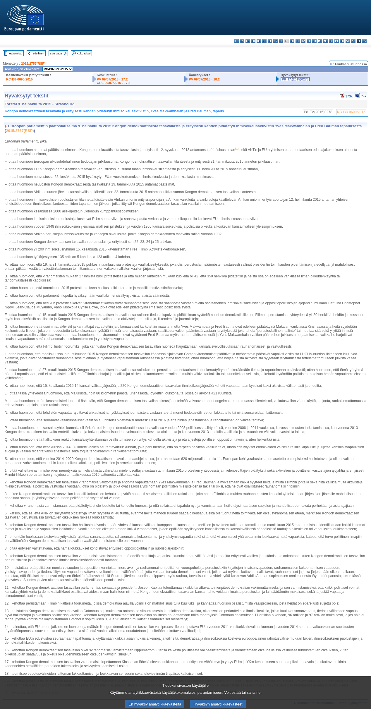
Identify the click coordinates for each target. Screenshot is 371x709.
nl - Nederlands (325, 41)
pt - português (336, 41)
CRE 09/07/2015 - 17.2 (113, 83)
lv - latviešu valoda (303, 41)
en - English (275, 41)
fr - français (281, 41)
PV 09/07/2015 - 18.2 (204, 79)
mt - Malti (320, 41)
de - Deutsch (259, 41)
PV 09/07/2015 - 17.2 (112, 79)
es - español (242, 41)
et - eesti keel (264, 41)
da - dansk (253, 41)
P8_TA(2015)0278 (295, 79)
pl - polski (331, 41)
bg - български (236, 41)
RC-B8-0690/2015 (19, 79)
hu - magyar (314, 41)
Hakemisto (15, 53)
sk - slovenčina (348, 41)
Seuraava (56, 53)
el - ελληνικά (270, 41)
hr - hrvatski (292, 41)
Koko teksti (84, 53)
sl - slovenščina (353, 41)
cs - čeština (247, 41)
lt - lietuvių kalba (309, 41)
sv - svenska (364, 41)
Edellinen (38, 53)
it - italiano (298, 41)
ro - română (342, 41)
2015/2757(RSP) (33, 63)
